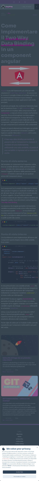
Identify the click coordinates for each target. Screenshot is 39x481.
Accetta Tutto (19, 472)
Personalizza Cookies (19, 476)
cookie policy (5, 458)
